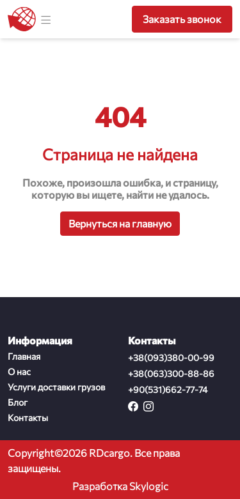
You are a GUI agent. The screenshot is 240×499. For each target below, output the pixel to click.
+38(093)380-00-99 (171, 357)
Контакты (28, 417)
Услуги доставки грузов (56, 386)
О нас (19, 371)
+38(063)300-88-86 (171, 373)
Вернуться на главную (120, 223)
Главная (24, 356)
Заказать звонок (182, 19)
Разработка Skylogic (120, 486)
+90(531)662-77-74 (167, 389)
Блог (18, 402)
